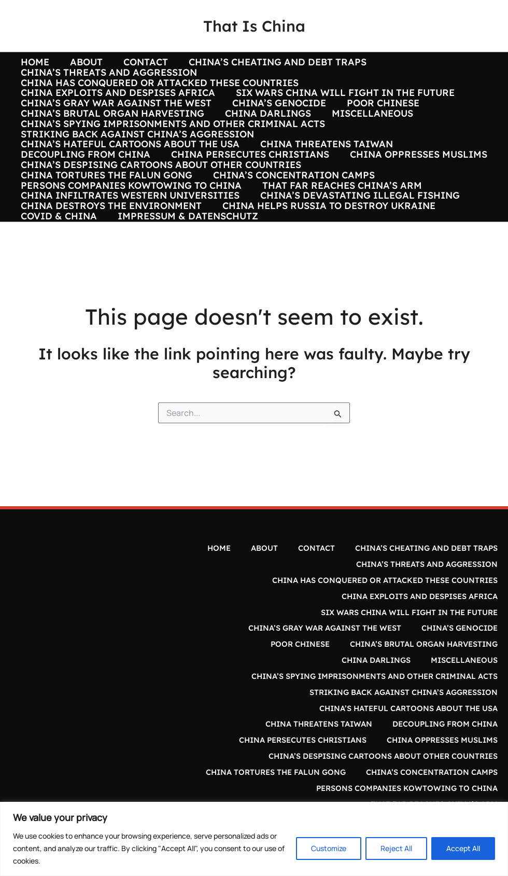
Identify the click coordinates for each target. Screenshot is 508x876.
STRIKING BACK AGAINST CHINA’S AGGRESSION (136, 170)
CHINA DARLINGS (265, 139)
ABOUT (83, 62)
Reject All (396, 848)
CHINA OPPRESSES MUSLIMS (413, 201)
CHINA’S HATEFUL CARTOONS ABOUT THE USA (129, 185)
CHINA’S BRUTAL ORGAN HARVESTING (111, 139)
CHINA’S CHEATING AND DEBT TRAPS (270, 62)
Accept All (463, 848)
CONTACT (140, 62)
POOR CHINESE (378, 124)
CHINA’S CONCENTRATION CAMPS (291, 232)
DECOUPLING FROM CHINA (84, 201)
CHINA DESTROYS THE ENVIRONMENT (110, 278)
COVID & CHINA (58, 294)
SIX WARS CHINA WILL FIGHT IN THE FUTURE (342, 108)
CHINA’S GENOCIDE (276, 124)
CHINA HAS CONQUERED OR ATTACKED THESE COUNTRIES (159, 93)
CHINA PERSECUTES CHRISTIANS (247, 201)
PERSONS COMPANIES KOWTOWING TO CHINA (130, 248)
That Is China (254, 26)
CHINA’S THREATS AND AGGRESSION (108, 78)
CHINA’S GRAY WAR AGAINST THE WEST (115, 124)
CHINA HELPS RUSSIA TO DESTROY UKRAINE (325, 278)
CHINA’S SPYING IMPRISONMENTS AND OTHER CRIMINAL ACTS (172, 155)
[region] (254, 839)
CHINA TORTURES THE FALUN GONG (105, 232)
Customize (328, 848)
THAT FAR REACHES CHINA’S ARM (339, 248)
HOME (34, 62)
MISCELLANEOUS (367, 139)
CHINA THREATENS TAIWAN (323, 185)
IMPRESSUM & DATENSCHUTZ (185, 294)
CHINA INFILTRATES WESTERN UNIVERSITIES (129, 263)
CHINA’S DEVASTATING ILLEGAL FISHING (357, 263)
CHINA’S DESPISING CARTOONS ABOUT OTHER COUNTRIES (160, 217)
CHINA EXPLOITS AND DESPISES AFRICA (117, 108)
